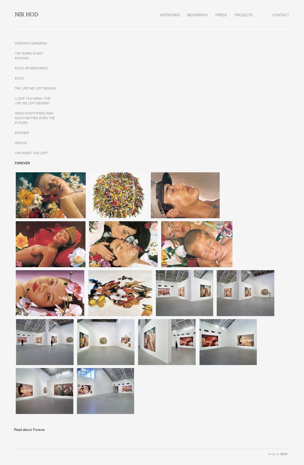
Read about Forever (29, 430)
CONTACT (280, 15)
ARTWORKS (170, 15)
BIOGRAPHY (197, 15)
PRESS (221, 15)
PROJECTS (244, 15)
